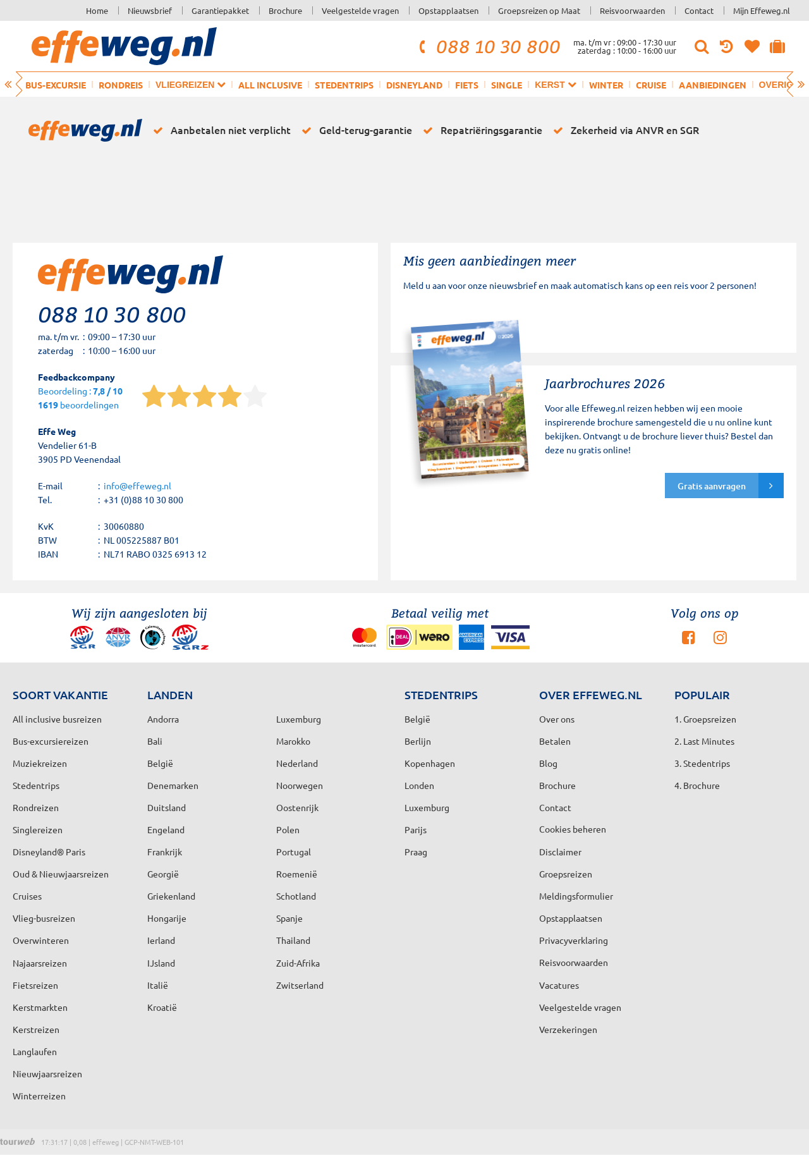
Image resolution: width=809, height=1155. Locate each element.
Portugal (293, 851)
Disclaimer (560, 851)
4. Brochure (697, 785)
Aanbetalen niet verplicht (220, 130)
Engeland (166, 829)
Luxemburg (426, 807)
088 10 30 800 (488, 46)
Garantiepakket (220, 10)
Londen (419, 785)
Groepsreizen (565, 873)
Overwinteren (41, 940)
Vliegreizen (190, 84)
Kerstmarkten (40, 1007)
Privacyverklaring (573, 940)
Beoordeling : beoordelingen (80, 398)
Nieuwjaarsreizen (47, 1073)
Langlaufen (35, 1051)
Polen (288, 829)
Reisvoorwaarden (632, 10)
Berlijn (417, 741)
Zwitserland (300, 985)
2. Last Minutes (704, 741)
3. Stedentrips (702, 763)
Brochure (285, 10)
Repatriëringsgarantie (480, 130)
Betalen (555, 741)
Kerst (555, 84)
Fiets (466, 84)
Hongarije (166, 918)
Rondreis (121, 84)
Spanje (289, 918)
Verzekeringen (568, 1029)
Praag (415, 851)
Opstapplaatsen (448, 10)
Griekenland (171, 895)
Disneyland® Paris (49, 851)
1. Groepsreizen (705, 718)
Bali (154, 741)
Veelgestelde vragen (360, 10)
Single (506, 84)
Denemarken (172, 785)
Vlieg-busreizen (44, 918)
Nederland (297, 763)
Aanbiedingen (712, 84)
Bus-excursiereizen (50, 741)
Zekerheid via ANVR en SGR (624, 130)
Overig (782, 84)
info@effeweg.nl (137, 485)
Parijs (415, 829)
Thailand (293, 940)
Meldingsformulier (576, 895)
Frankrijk (164, 851)
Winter (606, 84)
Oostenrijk (297, 807)
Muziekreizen (40, 763)
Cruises (27, 895)
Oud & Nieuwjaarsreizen (61, 873)
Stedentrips (344, 84)
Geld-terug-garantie (354, 130)
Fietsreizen (35, 985)
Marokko (293, 741)
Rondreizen (36, 807)
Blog (548, 763)
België (160, 763)
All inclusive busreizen (57, 718)
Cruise (651, 84)
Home (97, 10)
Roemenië (296, 873)
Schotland (296, 895)
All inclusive (270, 84)
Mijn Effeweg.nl (761, 10)
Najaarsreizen (40, 963)
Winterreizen (39, 1095)
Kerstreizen (36, 1029)
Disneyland (414, 84)
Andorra (163, 718)
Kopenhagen (429, 763)
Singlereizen (38, 829)
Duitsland (166, 807)
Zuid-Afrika (298, 963)
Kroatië (162, 1007)
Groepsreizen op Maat (539, 10)
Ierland (161, 940)
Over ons (557, 718)
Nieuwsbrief (150, 10)
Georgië (163, 873)
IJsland (161, 963)
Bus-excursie (55, 84)
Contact (699, 10)
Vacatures (559, 985)
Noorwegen (299, 785)
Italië (157, 985)
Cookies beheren (572, 828)
